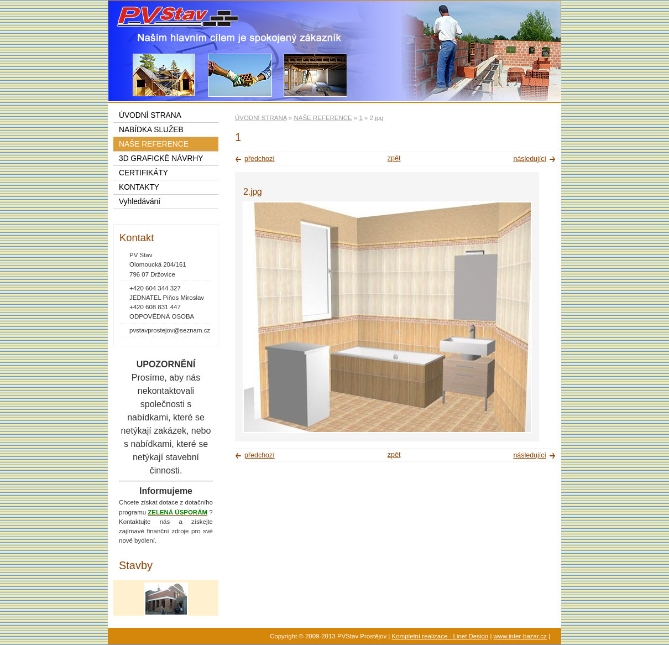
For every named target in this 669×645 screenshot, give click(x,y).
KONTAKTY (139, 187)
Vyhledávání (139, 201)
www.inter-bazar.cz (520, 636)
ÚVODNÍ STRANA (261, 118)
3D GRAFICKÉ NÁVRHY (161, 158)
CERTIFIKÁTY (143, 173)
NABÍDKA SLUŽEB (151, 130)
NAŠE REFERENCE (323, 118)
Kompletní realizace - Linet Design (440, 636)
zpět (394, 158)
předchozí (259, 159)
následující (529, 159)
